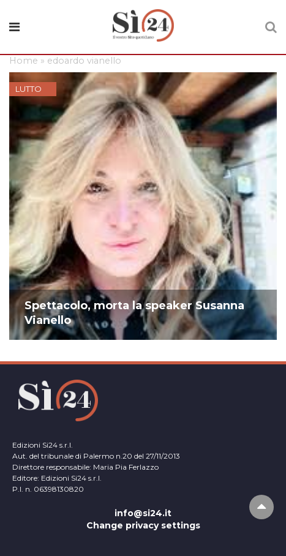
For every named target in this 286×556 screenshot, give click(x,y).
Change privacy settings (143, 525)
